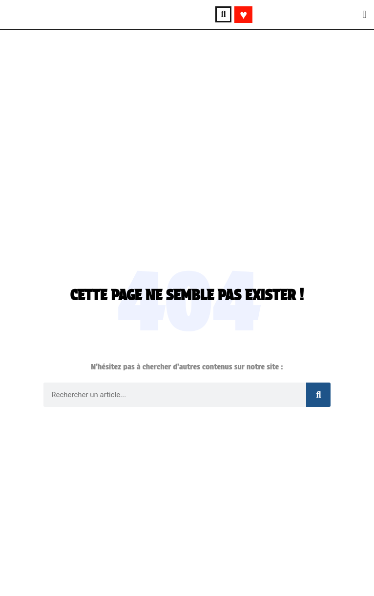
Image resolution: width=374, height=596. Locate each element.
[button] (223, 14)
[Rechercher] (318, 395)
